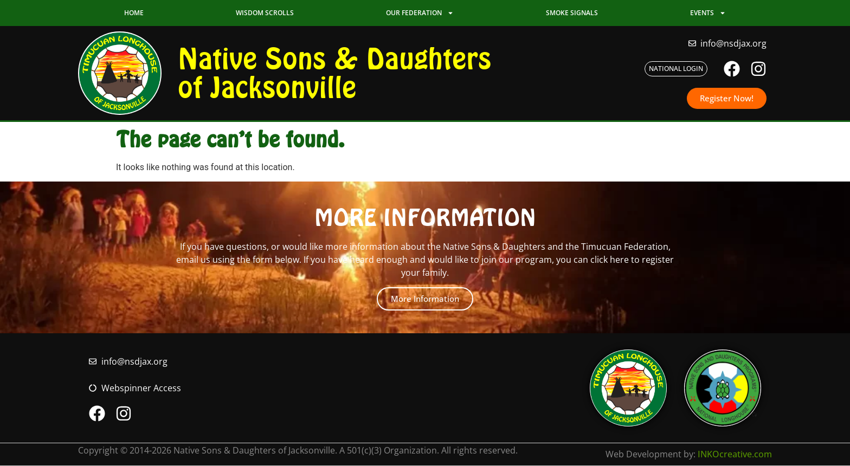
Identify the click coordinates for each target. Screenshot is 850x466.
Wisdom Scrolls (265, 12)
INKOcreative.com (735, 454)
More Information (425, 298)
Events (708, 13)
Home (134, 12)
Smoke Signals (572, 12)
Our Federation (420, 13)
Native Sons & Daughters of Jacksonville (334, 73)
